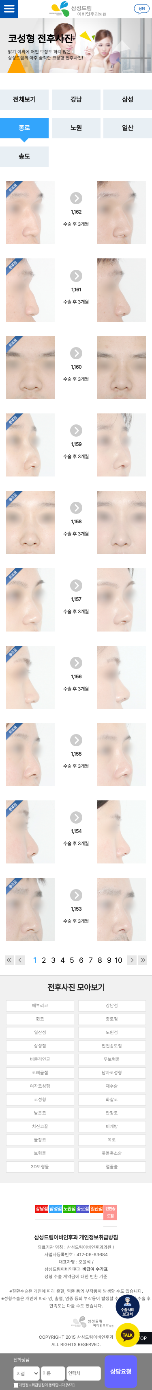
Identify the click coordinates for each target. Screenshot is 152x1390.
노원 (76, 128)
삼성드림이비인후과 (56, 1237)
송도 (24, 156)
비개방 (112, 1126)
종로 (24, 128)
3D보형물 (40, 1166)
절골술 (112, 1166)
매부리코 (40, 1005)
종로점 (112, 1019)
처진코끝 (40, 1126)
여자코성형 (40, 1086)
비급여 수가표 (95, 1269)
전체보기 (24, 99)
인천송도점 (112, 1046)
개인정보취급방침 (98, 1237)
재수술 (112, 1086)
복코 (112, 1140)
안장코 (112, 1113)
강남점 (112, 1005)
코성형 (40, 1099)
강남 (76, 99)
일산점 (40, 1032)
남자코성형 (112, 1072)
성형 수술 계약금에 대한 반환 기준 (76, 1276)
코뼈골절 (40, 1072)
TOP (142, 1338)
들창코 (40, 1140)
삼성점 (40, 1046)
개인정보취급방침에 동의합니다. (42, 1385)
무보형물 (112, 1059)
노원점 (112, 1032)
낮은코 (40, 1113)
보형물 (40, 1153)
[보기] (70, 1385)
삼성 (127, 99)
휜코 (40, 1019)
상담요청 (120, 1371)
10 (118, 960)
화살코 (112, 1099)
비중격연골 (40, 1059)
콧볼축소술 (112, 1153)
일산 (127, 128)
